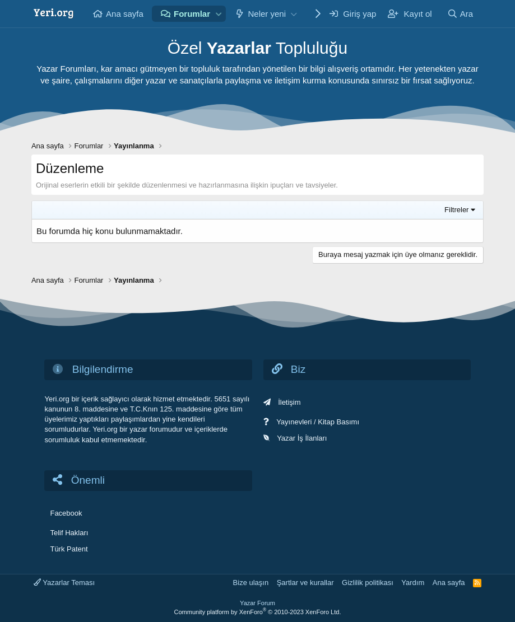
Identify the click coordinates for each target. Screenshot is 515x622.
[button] (219, 14)
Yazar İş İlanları (302, 438)
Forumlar (192, 13)
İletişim (289, 402)
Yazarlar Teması (64, 582)
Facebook (66, 513)
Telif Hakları (69, 533)
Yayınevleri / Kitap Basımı (317, 422)
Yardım (412, 582)
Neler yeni (267, 13)
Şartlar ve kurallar (305, 582)
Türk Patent (68, 549)
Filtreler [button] (456, 209)
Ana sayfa (124, 13)
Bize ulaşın (251, 582)
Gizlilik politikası (367, 582)
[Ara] (460, 14)
